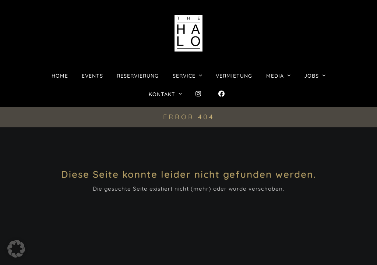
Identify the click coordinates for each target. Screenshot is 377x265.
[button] (16, 249)
